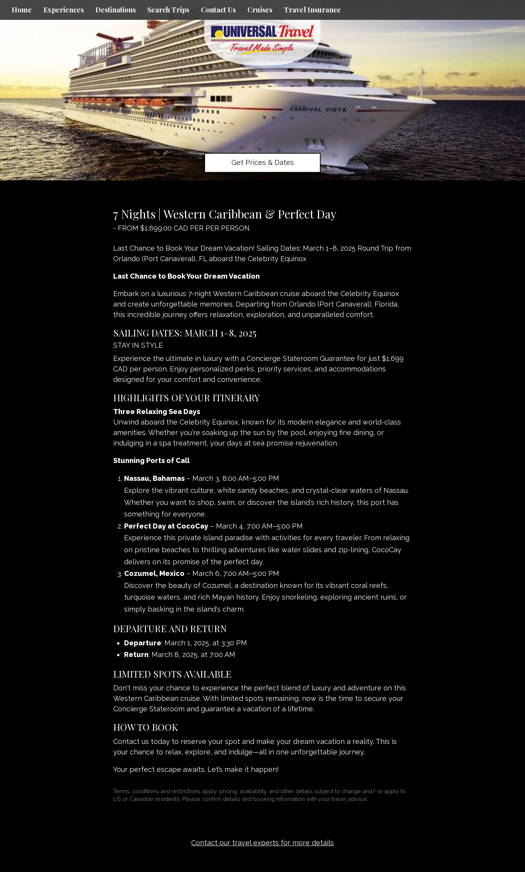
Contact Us (218, 9)
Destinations (115, 9)
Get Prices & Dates (262, 162)
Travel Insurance (312, 9)
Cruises (259, 9)
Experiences (63, 9)
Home (22, 9)
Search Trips (168, 9)
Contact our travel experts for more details (262, 843)
